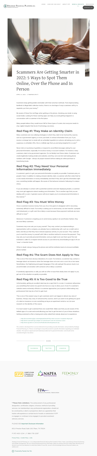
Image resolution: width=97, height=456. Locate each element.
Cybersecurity (32, 94)
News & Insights (78, 4)
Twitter (48, 348)
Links (31, 437)
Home (44, 4)
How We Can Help (54, 4)
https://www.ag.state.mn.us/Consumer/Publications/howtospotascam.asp (40, 322)
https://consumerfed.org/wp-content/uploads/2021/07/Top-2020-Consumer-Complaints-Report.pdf (46, 318)
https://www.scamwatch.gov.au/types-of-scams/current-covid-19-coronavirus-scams (43, 320)
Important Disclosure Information (32, 424)
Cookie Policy (24, 437)
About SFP (66, 4)
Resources (90, 4)
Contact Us (88, 7)
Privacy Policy (15, 437)
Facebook (34, 348)
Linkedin (62, 348)
